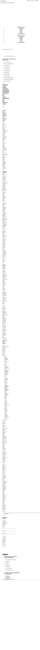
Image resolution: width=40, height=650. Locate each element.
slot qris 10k (14, 560)
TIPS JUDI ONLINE (21, 33)
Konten (24, 512)
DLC (6, 512)
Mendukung (28, 512)
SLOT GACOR (21, 28)
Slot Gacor (8, 70)
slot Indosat (7, 579)
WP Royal (12, 580)
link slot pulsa (7, 562)
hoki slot (10, 569)
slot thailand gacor (8, 578)
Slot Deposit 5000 (10, 77)
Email (3, 530)
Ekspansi (12, 512)
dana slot (6, 564)
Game (15, 512)
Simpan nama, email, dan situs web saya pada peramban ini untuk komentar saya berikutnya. (4, 540)
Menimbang (32, 512)
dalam (3, 512)
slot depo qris (11, 571)
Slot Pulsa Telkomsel (10, 79)
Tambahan (36, 512)
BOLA (21, 31)
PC (34, 512)
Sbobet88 (8, 67)
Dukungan (9, 512)
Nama (3, 527)
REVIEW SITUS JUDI (21, 27)
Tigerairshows (3, 1)
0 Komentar (4, 515)
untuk (39, 512)
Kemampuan (21, 512)
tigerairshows (6, 513)
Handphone (17, 512)
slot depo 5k (7, 577)
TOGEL (21, 32)
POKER (21, 30)
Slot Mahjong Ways (10, 63)
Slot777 (8, 72)
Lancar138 (8, 80)
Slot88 (8, 65)
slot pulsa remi (7, 567)
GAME (3, 82)
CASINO (21, 29)
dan (5, 512)
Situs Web (4, 533)
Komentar (4, 546)
